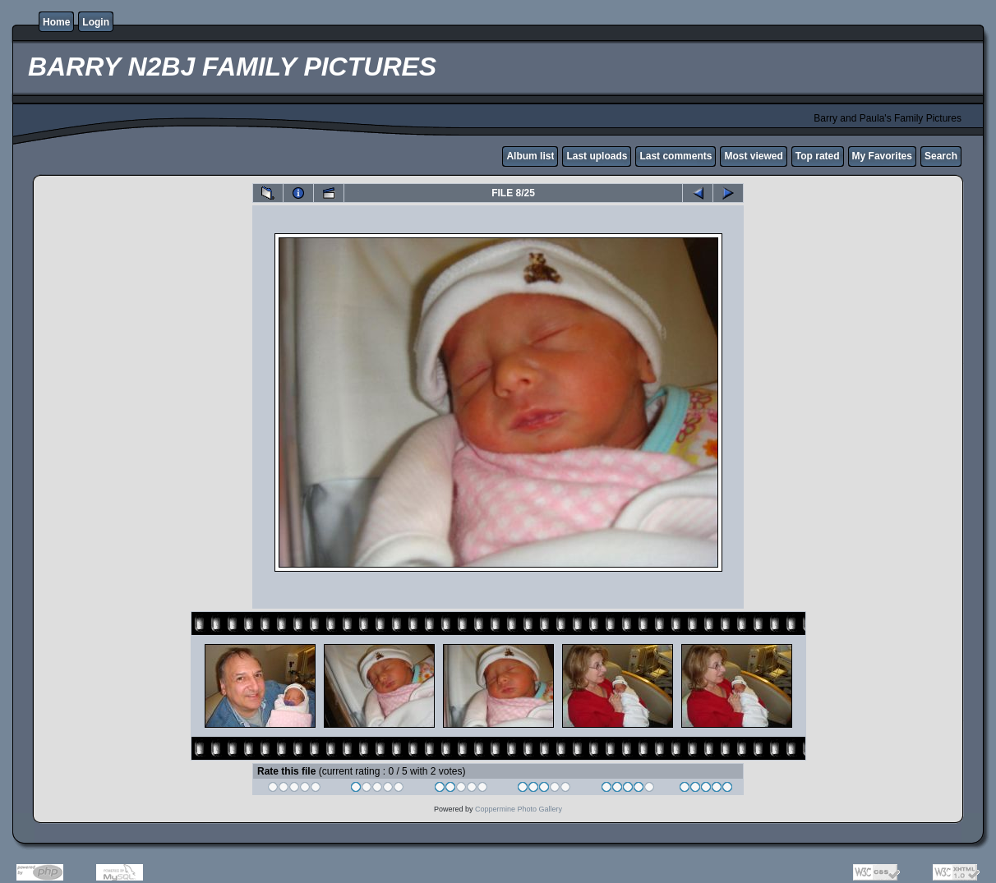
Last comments (675, 156)
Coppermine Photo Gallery (518, 809)
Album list (530, 156)
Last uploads (596, 156)
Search (941, 156)
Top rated (817, 156)
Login (95, 22)
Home (56, 22)
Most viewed (753, 156)
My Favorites (882, 156)
